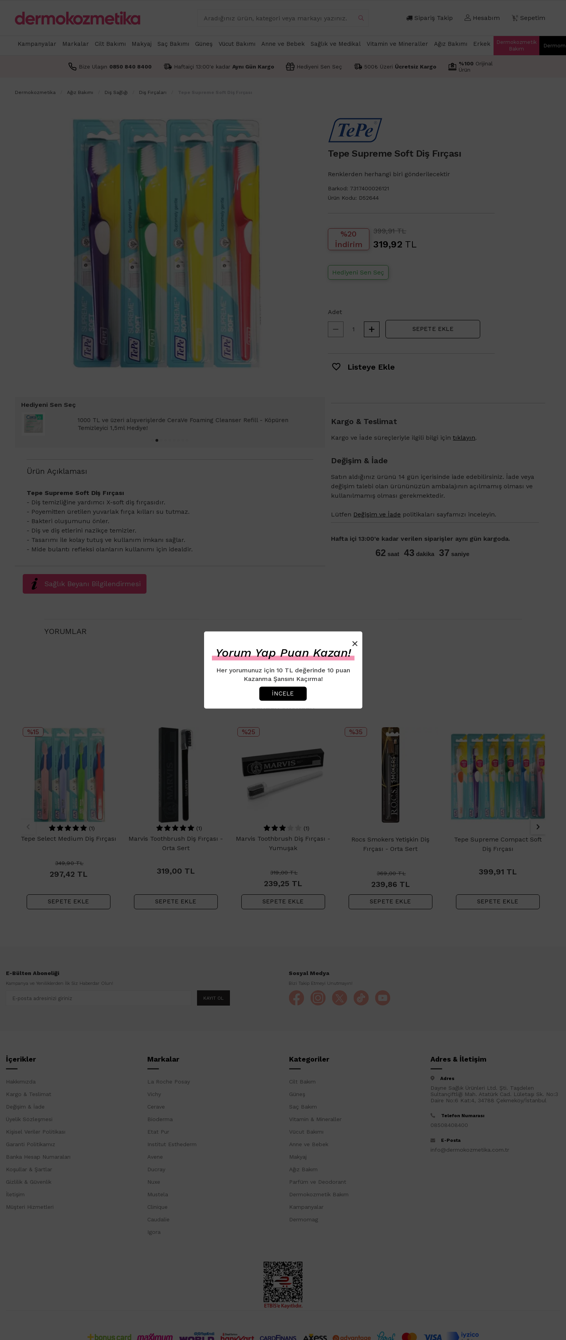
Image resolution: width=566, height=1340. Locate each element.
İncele (283, 693)
